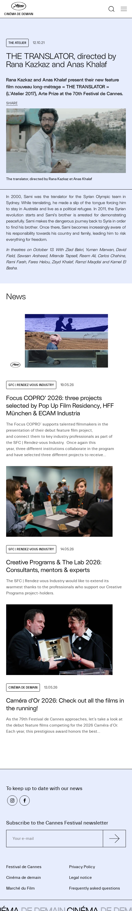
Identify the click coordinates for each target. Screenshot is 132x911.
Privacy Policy (82, 867)
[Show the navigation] (124, 9)
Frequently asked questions (94, 888)
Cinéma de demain (23, 877)
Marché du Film (20, 888)
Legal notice (80, 877)
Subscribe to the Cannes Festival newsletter (57, 823)
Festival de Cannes (23, 867)
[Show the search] (111, 9)
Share (12, 103)
